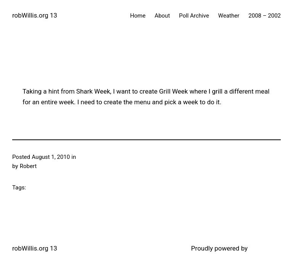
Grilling (86, 157)
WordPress (265, 248)
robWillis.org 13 (34, 15)
